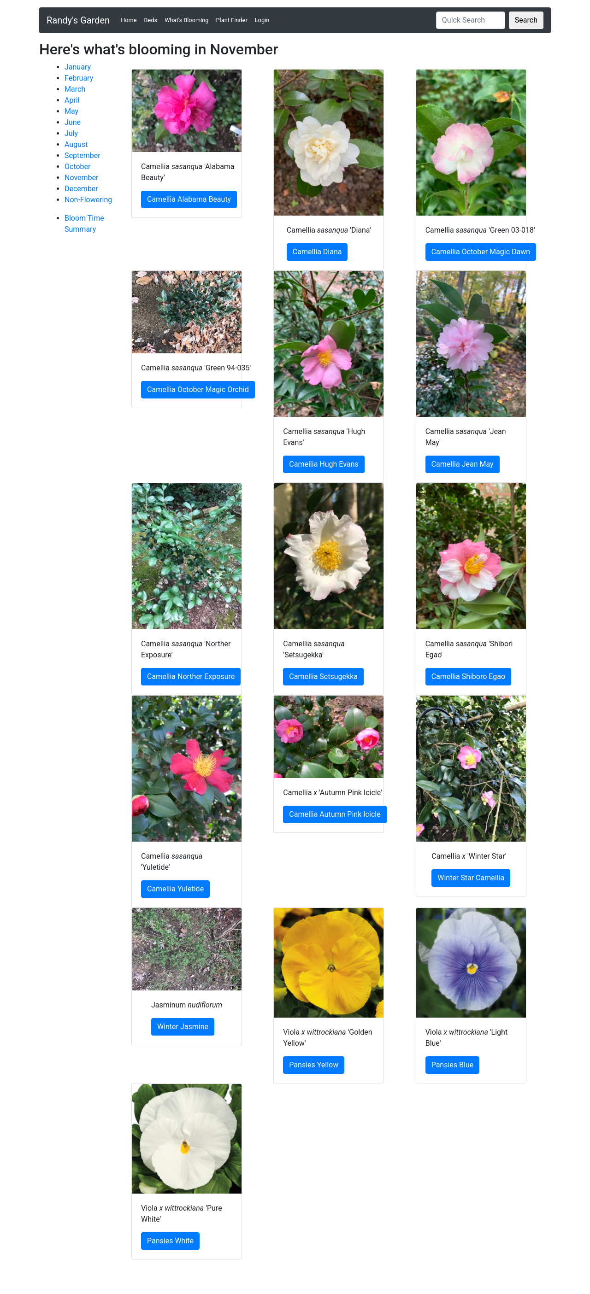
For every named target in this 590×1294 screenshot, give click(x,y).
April (72, 100)
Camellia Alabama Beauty (189, 199)
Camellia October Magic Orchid (198, 389)
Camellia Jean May (462, 464)
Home (130, 19)
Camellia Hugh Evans (323, 464)
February (79, 78)
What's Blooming (186, 20)
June (73, 122)
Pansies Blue (452, 1064)
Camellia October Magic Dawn (480, 251)
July (71, 133)
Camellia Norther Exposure (191, 676)
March (75, 89)
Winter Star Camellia (470, 877)
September (82, 155)
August (76, 144)
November (81, 177)
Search (526, 20)
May (71, 111)
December (81, 188)
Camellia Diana (317, 251)
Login (262, 20)
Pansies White (170, 1240)
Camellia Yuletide (175, 888)
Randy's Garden (78, 20)
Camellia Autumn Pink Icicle (334, 814)
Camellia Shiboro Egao (468, 676)
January (78, 67)
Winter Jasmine (182, 1026)
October (77, 166)
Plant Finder (232, 20)
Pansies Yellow (313, 1064)
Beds (151, 20)
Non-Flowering (88, 199)
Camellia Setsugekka (323, 676)
